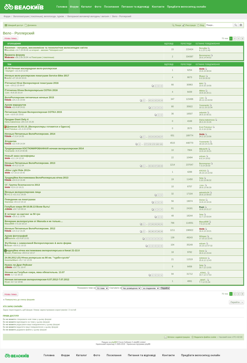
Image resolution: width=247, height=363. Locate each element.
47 (156, 166)
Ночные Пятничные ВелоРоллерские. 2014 (30, 133)
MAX (201, 83)
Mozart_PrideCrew (13, 253)
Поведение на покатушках (20, 199)
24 (153, 137)
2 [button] (234, 38)
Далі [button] (242, 39)
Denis (201, 251)
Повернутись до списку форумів (20, 299)
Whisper (202, 236)
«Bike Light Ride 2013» (18, 170)
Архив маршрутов (15, 104)
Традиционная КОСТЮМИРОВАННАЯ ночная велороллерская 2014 (44, 148)
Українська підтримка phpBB (138, 344)
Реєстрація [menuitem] (190, 25)
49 (162, 166)
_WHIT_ (202, 280)
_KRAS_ (203, 273)
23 (149, 137)
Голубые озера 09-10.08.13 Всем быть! (27, 206)
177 (145, 144)
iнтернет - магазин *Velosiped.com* (47, 50)
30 (158, 224)
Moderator (9, 57)
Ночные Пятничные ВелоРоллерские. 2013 (30, 163)
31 (162, 224)
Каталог (86, 6)
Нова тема (11, 38)
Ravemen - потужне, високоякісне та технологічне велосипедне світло (46, 47)
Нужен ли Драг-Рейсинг (18, 265)
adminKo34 (204, 192)
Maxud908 (9, 224)
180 (157, 144)
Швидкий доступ (15, 25)
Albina (202, 91)
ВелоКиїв (10, 50)
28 (153, 224)
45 (149, 166)
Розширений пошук (240, 25)
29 (156, 224)
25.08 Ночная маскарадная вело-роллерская (31, 68)
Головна (61, 6)
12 (156, 100)
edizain (202, 156)
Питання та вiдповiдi (135, 6)
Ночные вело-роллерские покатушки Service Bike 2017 (37, 75)
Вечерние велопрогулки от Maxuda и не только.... (34, 221)
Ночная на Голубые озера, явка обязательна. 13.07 (35, 272)
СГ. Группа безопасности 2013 (22, 184)
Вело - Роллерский (18, 33)
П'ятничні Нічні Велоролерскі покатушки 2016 (31, 83)
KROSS (202, 171)
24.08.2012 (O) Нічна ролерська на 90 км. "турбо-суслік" (37, 257)
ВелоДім (203, 48)
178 (149, 144)
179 (153, 144)
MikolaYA (203, 149)
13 (158, 100)
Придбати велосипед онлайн (186, 6)
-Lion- (7, 85)
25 (156, 137)
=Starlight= (9, 71)
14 (162, 100)
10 (149, 100)
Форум (74, 6)
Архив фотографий (16, 235)
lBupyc (202, 76)
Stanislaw (9, 202)
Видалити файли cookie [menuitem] (205, 337)
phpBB (114, 342)
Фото (98, 6)
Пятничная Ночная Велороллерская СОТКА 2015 (33, 112)
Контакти (158, 6)
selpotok (203, 112)
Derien (202, 200)
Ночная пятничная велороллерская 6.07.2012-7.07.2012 (37, 279)
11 (153, 100)
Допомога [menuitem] (31, 25)
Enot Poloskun (11, 129)
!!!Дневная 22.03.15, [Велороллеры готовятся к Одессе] (37, 126)
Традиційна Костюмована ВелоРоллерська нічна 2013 (36, 177)
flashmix (11, 238)
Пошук (235, 25)
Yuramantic (204, 105)
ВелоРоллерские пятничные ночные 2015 (29, 97)
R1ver (7, 282)
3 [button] (238, 38)
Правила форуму (15, 55)
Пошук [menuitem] (178, 25)
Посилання (111, 6)
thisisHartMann (11, 260)
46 (153, 166)
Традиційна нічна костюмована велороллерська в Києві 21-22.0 (42, 250)
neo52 (9, 78)
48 (158, 166)
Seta (201, 178)
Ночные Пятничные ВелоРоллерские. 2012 (30, 228)
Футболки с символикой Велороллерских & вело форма (38, 243)
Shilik (201, 69)
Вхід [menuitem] (202, 25)
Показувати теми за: (92, 288)
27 (162, 137)
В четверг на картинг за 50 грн (22, 214)
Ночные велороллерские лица (23, 192)
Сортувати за (125, 288)
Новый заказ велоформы (20, 155)
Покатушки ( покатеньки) (42, 57)
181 (161, 144)
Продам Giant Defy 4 (17, 119)
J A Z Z (9, 194)
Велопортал (204, 55)
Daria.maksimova (12, 122)
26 (158, 137)
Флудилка (10, 141)
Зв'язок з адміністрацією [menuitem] (178, 337)
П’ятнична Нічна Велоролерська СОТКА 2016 (31, 90)
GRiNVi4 (203, 258)
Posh (201, 207)
